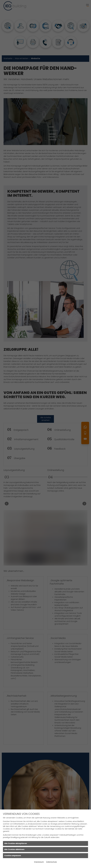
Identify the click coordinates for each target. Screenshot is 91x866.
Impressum (39, 862)
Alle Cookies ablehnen (14, 849)
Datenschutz (51, 862)
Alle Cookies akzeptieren (15, 843)
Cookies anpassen (12, 855)
